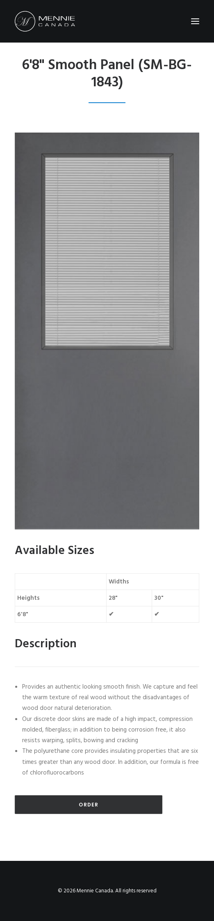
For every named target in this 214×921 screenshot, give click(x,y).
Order (88, 804)
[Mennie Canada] (45, 21)
